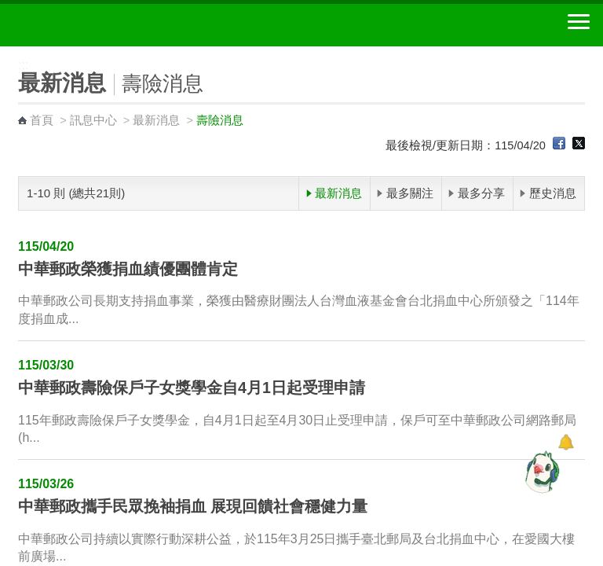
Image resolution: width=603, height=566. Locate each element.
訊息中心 (93, 120)
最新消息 (156, 120)
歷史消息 (552, 193)
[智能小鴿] (540, 471)
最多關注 (409, 193)
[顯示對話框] (566, 442)
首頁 (41, 120)
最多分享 (481, 193)
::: (5, 53)
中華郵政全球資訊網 (98, 25)
